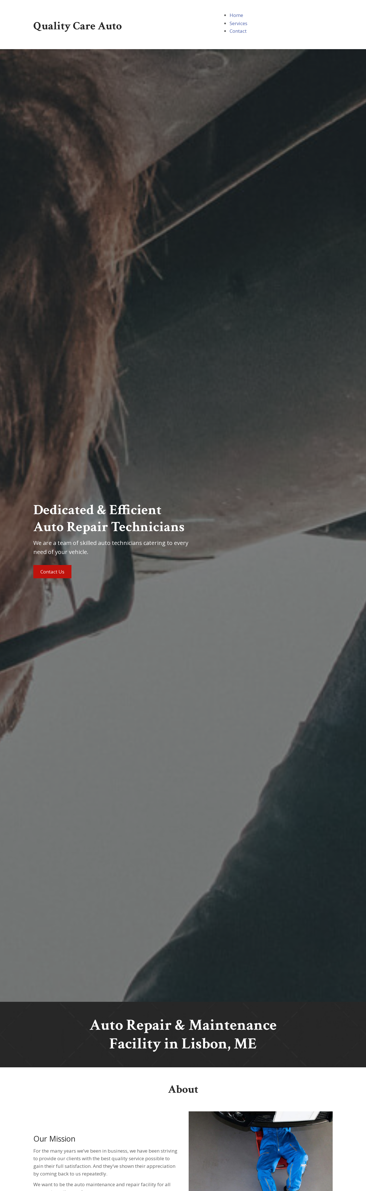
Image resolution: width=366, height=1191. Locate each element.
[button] (52, 571)
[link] (236, 15)
